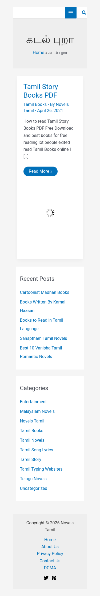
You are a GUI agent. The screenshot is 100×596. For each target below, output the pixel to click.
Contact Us (50, 560)
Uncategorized (33, 488)
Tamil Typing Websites (41, 469)
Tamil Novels (32, 440)
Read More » (40, 172)
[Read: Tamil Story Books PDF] (50, 212)
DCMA (50, 567)
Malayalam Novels (37, 411)
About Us (50, 546)
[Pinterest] (54, 577)
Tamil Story (30, 459)
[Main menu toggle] (71, 12)
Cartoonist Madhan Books (44, 292)
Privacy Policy (50, 553)
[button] (84, 12)
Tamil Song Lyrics (36, 449)
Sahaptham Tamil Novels (43, 338)
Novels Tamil (32, 421)
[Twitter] (46, 577)
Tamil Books (35, 104)
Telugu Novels (33, 478)
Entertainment (33, 401)
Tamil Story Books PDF (40, 91)
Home (38, 52)
